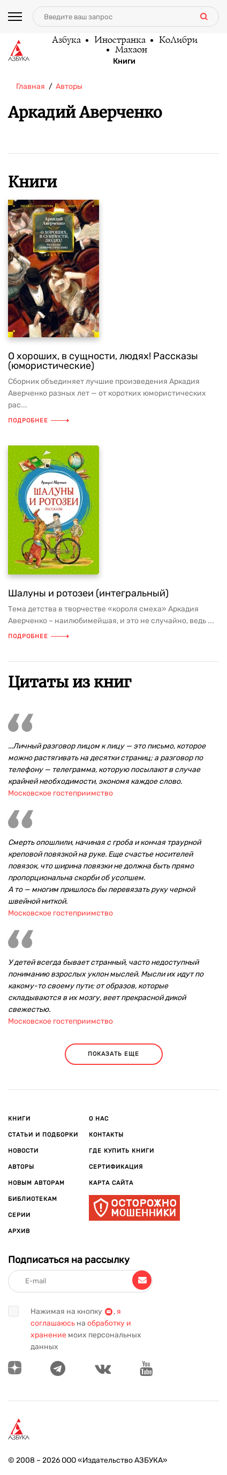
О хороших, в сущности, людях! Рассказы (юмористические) (103, 360)
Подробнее (38, 420)
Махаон (131, 50)
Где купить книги (121, 1150)
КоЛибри (177, 41)
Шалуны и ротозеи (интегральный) (88, 593)
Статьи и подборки (43, 1134)
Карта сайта (111, 1182)
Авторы (21, 1166)
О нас (99, 1118)
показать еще (113, 1053)
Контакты (106, 1134)
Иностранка (119, 41)
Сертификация (116, 1166)
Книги (124, 61)
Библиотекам (32, 1199)
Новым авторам (36, 1182)
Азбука (65, 41)
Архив (19, 1231)
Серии (19, 1215)
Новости (23, 1150)
